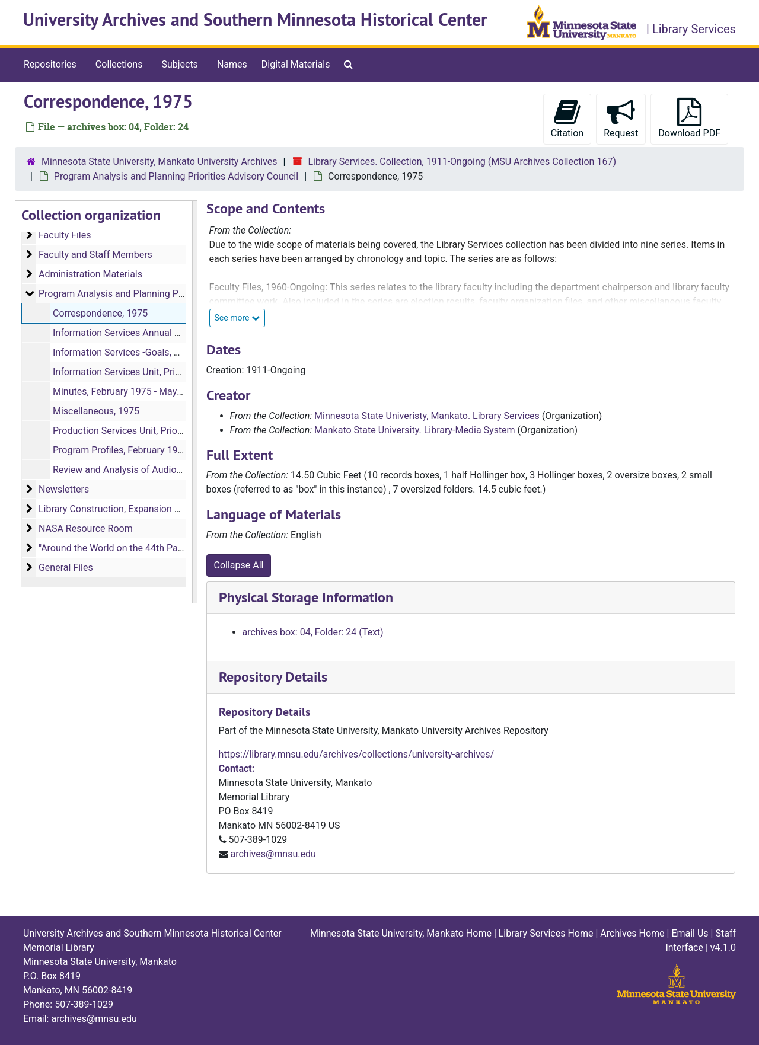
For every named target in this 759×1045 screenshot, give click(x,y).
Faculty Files (65, 235)
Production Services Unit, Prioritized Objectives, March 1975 (178, 430)
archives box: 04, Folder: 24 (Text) (313, 632)
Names (232, 64)
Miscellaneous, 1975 (96, 411)
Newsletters (64, 489)
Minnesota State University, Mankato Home (401, 933)
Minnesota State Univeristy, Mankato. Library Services (427, 415)
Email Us (689, 933)
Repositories (50, 64)
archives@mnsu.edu (272, 853)
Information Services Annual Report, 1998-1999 (152, 332)
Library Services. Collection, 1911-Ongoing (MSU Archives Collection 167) (462, 161)
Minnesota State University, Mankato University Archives (160, 161)
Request (621, 118)
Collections (119, 64)
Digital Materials (295, 64)
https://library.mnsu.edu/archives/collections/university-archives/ (357, 754)
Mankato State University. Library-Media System (414, 430)
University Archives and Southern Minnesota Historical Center (255, 19)
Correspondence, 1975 (100, 313)
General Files (66, 567)
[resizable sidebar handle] (194, 402)
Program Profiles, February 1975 (121, 450)
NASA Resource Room (86, 528)
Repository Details (273, 676)
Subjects (179, 64)
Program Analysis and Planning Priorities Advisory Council (176, 176)
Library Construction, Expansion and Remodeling (141, 508)
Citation (567, 118)
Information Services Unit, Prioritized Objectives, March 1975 (180, 372)
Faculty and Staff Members (95, 254)
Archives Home (632, 933)
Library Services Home (546, 933)
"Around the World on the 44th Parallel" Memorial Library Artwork (174, 548)
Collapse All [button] (239, 565)
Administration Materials (90, 274)
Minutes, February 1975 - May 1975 (126, 391)
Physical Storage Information (306, 597)
